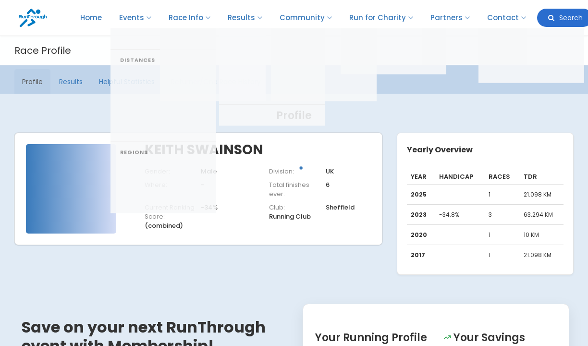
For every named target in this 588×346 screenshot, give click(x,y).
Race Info (189, 17)
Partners (450, 17)
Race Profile (42, 50)
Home (91, 17)
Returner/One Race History (216, 81)
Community (306, 17)
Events (135, 17)
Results (245, 17)
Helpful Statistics (127, 81)
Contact (506, 17)
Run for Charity (381, 17)
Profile (32, 81)
